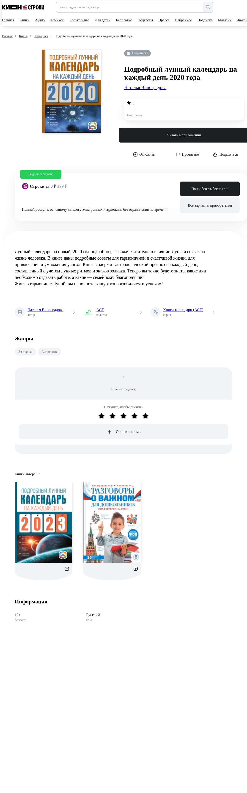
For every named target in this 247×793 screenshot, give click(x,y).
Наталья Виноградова (145, 87)
